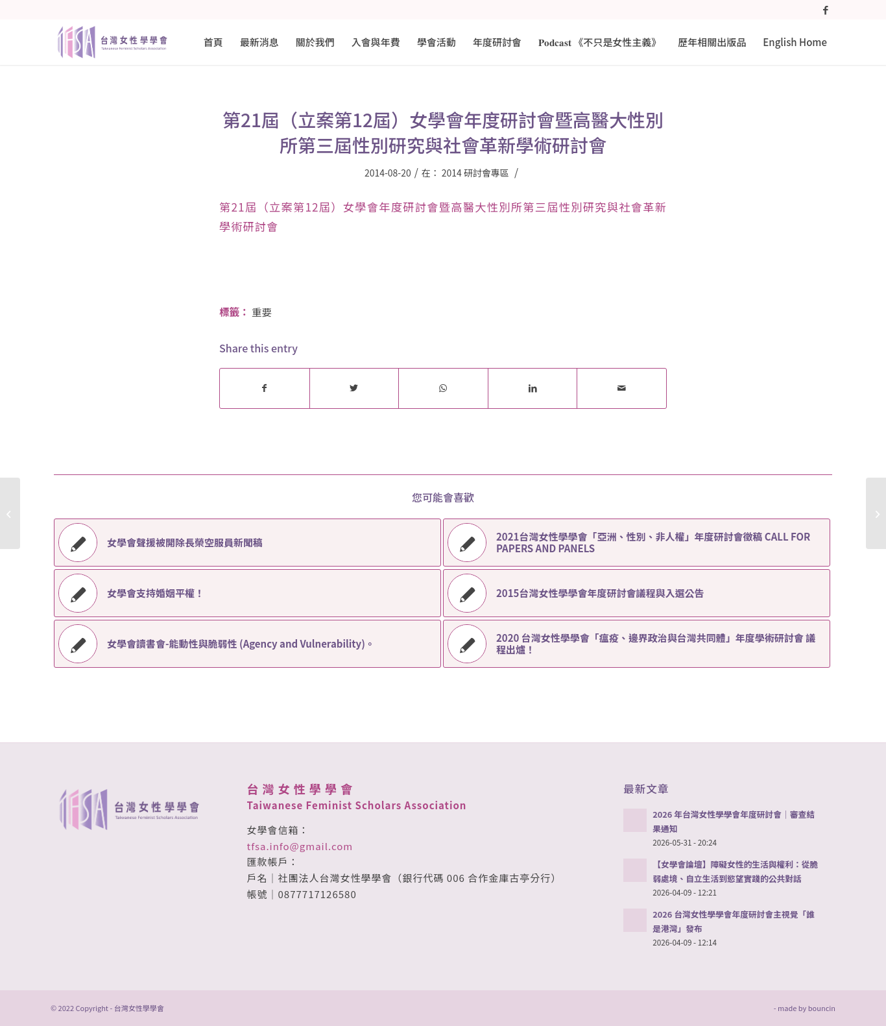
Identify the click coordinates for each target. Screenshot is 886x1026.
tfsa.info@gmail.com (300, 846)
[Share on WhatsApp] (443, 388)
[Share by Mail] (621, 388)
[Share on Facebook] (264, 388)
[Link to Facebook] (825, 9)
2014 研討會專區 (475, 172)
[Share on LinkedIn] (532, 388)
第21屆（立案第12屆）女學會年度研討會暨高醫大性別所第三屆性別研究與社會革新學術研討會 (443, 132)
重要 (262, 311)
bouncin (821, 1008)
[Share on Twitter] (354, 388)
